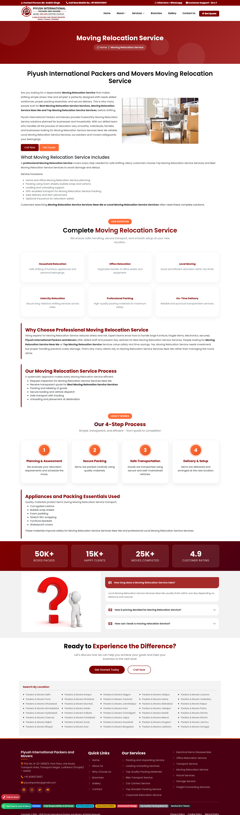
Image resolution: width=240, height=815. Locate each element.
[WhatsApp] (16, 806)
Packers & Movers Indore (155, 699)
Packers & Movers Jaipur (116, 717)
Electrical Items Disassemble (193, 752)
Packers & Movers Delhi (38, 694)
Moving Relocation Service (192, 769)
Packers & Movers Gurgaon (156, 722)
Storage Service (185, 781)
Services (138, 13)
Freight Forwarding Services (193, 787)
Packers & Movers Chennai (40, 717)
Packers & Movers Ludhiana (156, 726)
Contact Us (188, 13)
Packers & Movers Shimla (194, 712)
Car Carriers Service (138, 783)
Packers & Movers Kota (115, 708)
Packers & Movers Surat (77, 722)
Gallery (172, 13)
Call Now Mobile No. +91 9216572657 (86, 2)
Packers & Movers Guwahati (118, 722)
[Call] (11, 797)
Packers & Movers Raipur (194, 703)
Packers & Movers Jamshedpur (119, 703)
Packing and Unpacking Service (145, 760)
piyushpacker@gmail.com (40, 782)
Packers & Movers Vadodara (196, 699)
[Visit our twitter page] (40, 790)
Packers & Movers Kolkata (78, 712)
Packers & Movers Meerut (155, 717)
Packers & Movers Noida (77, 708)
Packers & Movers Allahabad (157, 703)
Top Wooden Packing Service (143, 789)
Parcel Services (185, 775)
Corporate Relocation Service (143, 795)
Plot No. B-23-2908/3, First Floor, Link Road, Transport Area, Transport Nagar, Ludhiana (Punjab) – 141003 (52, 767)
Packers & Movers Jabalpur (156, 708)
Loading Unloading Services (142, 766)
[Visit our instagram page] (32, 790)
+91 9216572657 (33, 777)
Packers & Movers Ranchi (194, 717)
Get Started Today (107, 670)
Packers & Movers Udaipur (156, 694)
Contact (97, 789)
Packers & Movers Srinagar (195, 726)
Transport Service (187, 764)
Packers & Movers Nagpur (117, 694)
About (121, 13)
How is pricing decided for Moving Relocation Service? (144, 610)
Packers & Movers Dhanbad (79, 699)
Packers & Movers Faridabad (80, 717)
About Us (97, 766)
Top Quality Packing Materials (144, 772)
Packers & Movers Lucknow (195, 694)
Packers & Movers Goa (76, 726)
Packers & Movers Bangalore (118, 726)
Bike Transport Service (139, 777)
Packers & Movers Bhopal (39, 726)
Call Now (29, 147)
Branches (156, 13)
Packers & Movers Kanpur (78, 694)
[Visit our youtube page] (48, 790)
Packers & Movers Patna (193, 708)
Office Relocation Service (191, 758)
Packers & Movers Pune (38, 699)
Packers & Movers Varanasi (117, 699)
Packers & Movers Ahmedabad (42, 708)
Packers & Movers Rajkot (39, 722)
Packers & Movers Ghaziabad (41, 703)
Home (106, 13)
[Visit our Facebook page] (24, 790)
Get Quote (209, 13)
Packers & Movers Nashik (155, 712)
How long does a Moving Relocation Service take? (141, 582)
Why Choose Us (101, 772)
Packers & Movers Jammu (195, 722)
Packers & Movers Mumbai (79, 703)
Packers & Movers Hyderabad (41, 712)
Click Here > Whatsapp (168, 2)
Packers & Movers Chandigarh (119, 712)
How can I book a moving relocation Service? (139, 623)
